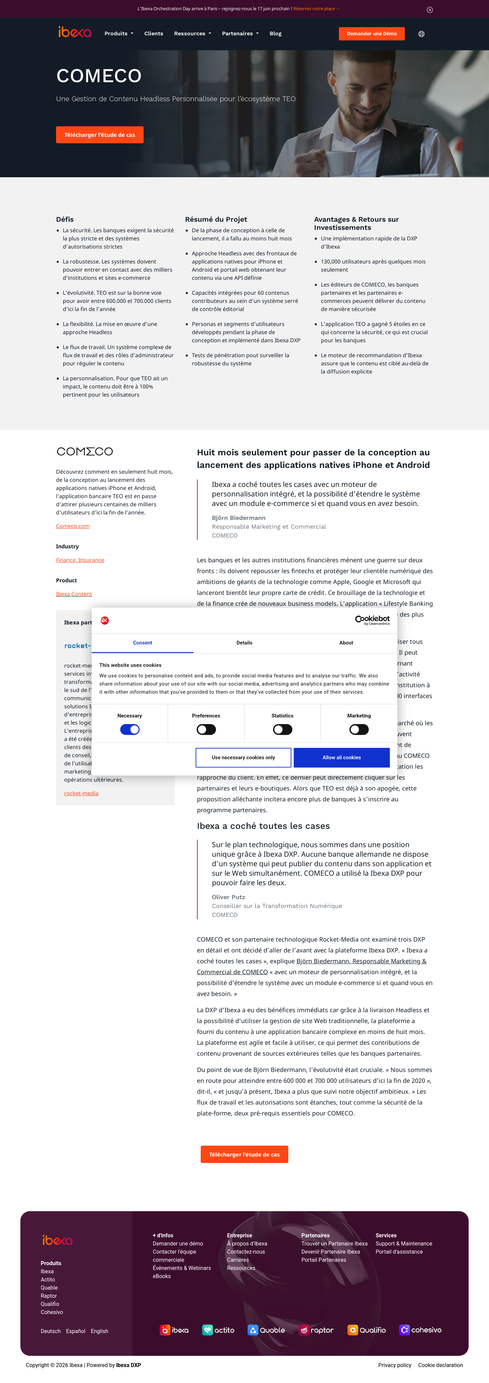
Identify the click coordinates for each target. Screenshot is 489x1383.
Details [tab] (244, 643)
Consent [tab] (142, 643)
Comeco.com (73, 526)
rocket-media (81, 793)
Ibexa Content (74, 594)
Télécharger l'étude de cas (100, 135)
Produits (117, 33)
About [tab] (347, 643)
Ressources (190, 33)
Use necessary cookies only (243, 758)
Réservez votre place (314, 8)
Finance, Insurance (80, 560)
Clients (153, 33)
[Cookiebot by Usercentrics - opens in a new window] (360, 620)
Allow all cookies (342, 758)
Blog (276, 33)
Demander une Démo (372, 33)
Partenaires (238, 33)
